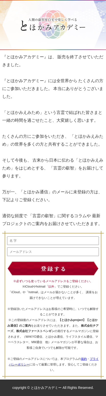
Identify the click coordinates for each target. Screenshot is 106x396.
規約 (84, 359)
